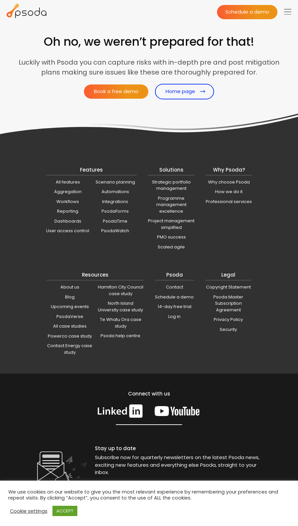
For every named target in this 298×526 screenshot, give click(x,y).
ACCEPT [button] (64, 511)
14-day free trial (174, 306)
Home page (180, 91)
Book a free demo (116, 91)
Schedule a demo (247, 11)
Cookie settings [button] (28, 511)
